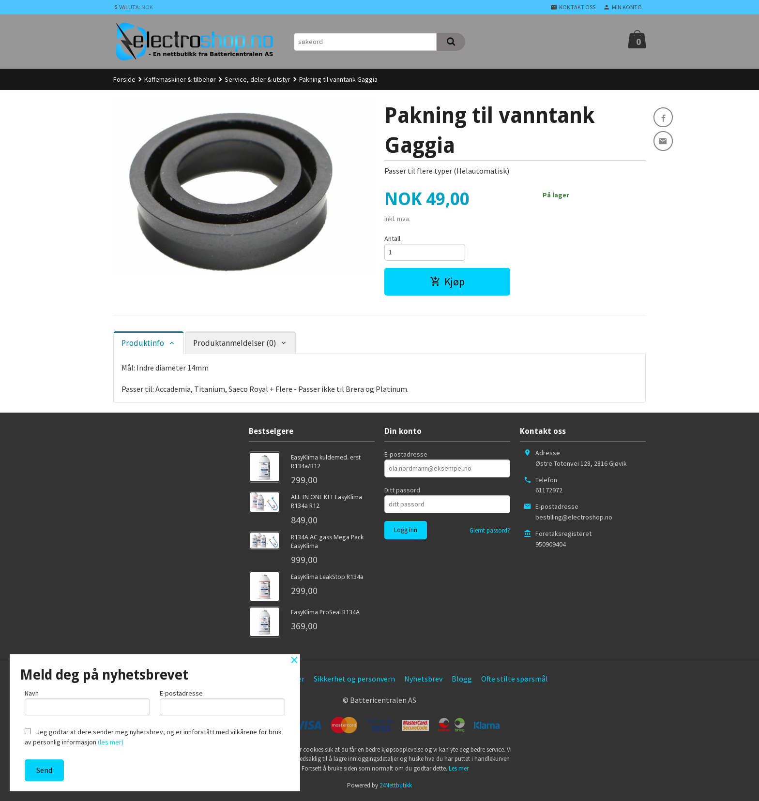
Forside (124, 79)
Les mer (459, 769)
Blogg (462, 680)
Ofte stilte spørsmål (514, 680)
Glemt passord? (490, 532)
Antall (392, 238)
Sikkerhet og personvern (354, 680)
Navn (87, 701)
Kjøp (447, 283)
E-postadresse (405, 455)
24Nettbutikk (396, 787)
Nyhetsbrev (423, 680)
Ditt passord (402, 491)
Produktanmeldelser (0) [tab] (234, 344)
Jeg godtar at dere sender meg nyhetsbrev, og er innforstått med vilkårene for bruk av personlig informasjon (153, 736)
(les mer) (110, 742)
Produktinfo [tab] (142, 344)
